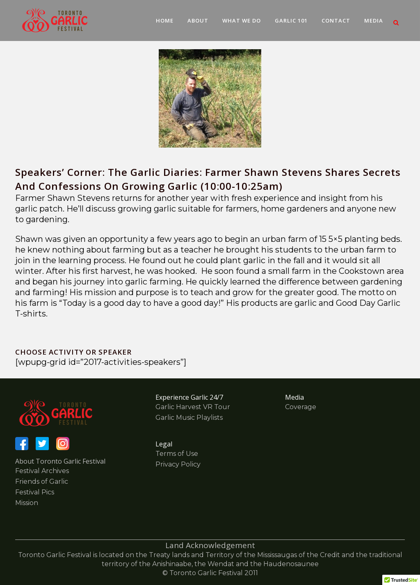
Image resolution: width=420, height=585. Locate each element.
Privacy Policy (178, 464)
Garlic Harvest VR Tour (192, 407)
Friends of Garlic (41, 481)
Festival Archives (42, 471)
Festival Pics (34, 492)
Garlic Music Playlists (189, 417)
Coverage (300, 407)
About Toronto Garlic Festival (60, 461)
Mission (26, 503)
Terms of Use (176, 454)
